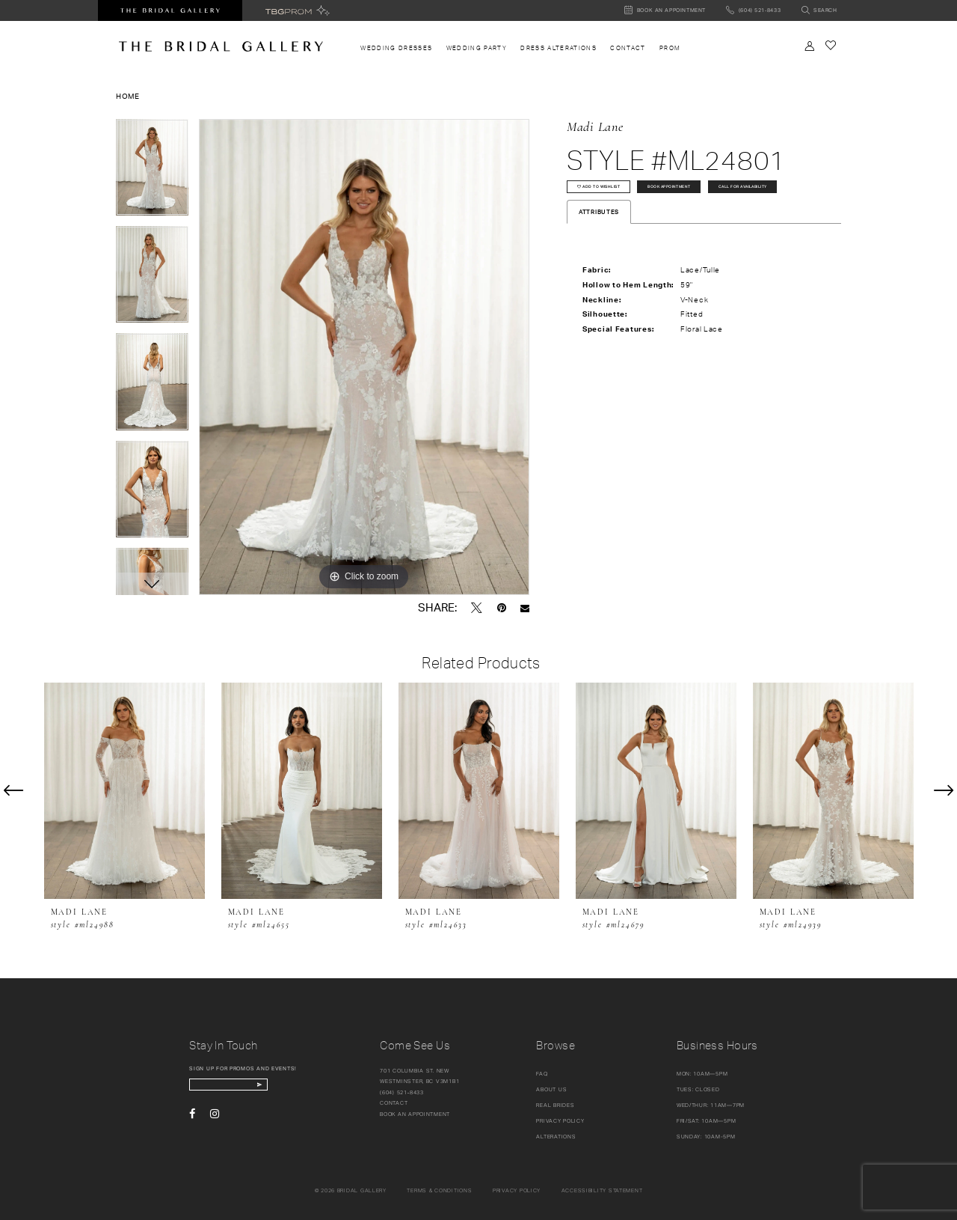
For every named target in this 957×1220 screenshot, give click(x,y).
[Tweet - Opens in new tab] (476, 607)
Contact (393, 1102)
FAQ (541, 1073)
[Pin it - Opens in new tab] (501, 607)
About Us (551, 1089)
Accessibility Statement (602, 1190)
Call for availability (617, 224)
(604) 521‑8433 (402, 1092)
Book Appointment (718, 193)
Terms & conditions (439, 1190)
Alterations (556, 1136)
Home (128, 95)
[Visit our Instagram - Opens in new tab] (214, 1120)
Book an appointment (415, 1114)
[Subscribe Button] (299, 1088)
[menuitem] (396, 48)
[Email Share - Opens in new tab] (524, 608)
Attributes (599, 253)
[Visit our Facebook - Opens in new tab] (192, 1120)
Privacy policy (517, 1190)
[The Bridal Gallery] (221, 46)
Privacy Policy (560, 1120)
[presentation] (124, 791)
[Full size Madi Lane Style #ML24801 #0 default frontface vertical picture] (364, 357)
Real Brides (555, 1105)
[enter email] (250, 1088)
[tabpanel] (152, 172)
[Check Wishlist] (830, 45)
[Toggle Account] (809, 46)
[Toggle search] (819, 11)
